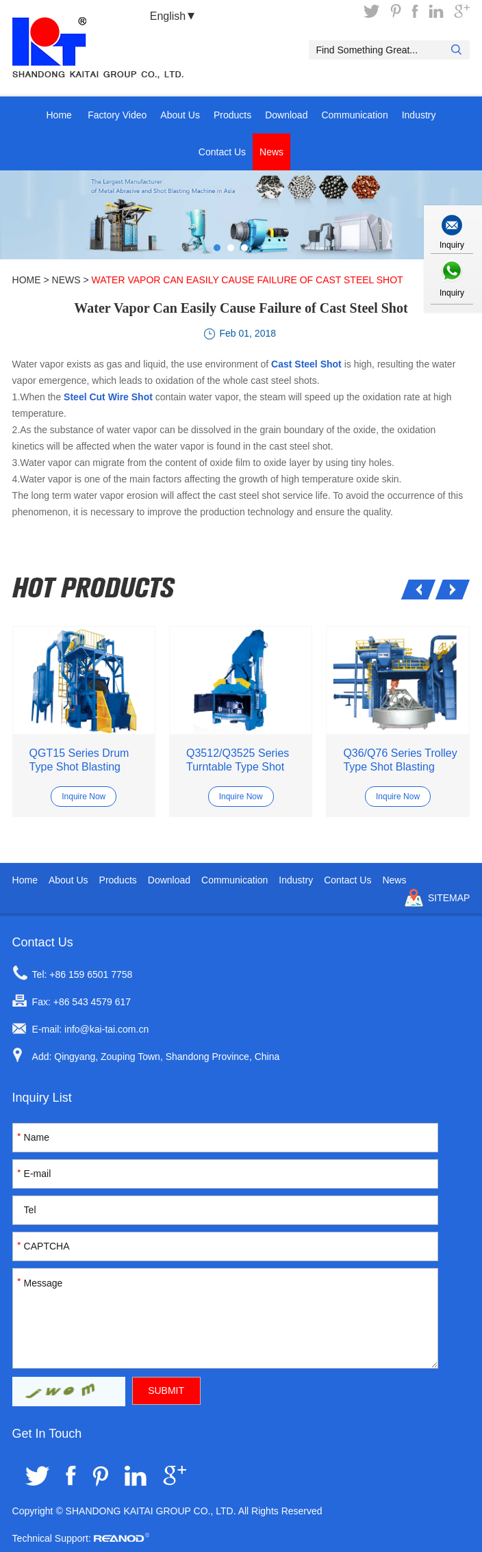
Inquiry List (42, 1097)
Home (58, 114)
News (271, 151)
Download (286, 114)
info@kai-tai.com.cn (106, 1029)
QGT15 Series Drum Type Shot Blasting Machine (79, 760)
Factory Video (117, 114)
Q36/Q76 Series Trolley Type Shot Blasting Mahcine (400, 760)
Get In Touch (47, 1433)
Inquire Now (83, 796)
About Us (180, 114)
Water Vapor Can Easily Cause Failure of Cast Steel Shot (247, 279)
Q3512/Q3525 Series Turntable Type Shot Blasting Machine (237, 760)
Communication (354, 114)
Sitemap (449, 897)
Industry (419, 114)
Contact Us (222, 151)
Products (232, 114)
